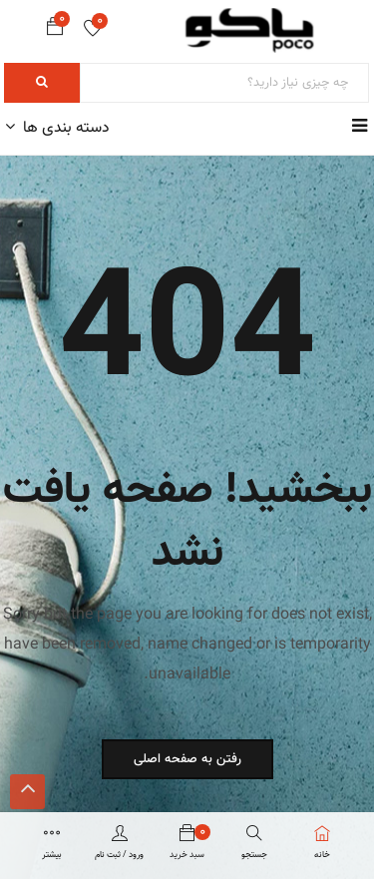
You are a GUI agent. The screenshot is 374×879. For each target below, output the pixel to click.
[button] (55, 31)
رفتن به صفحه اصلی (187, 759)
